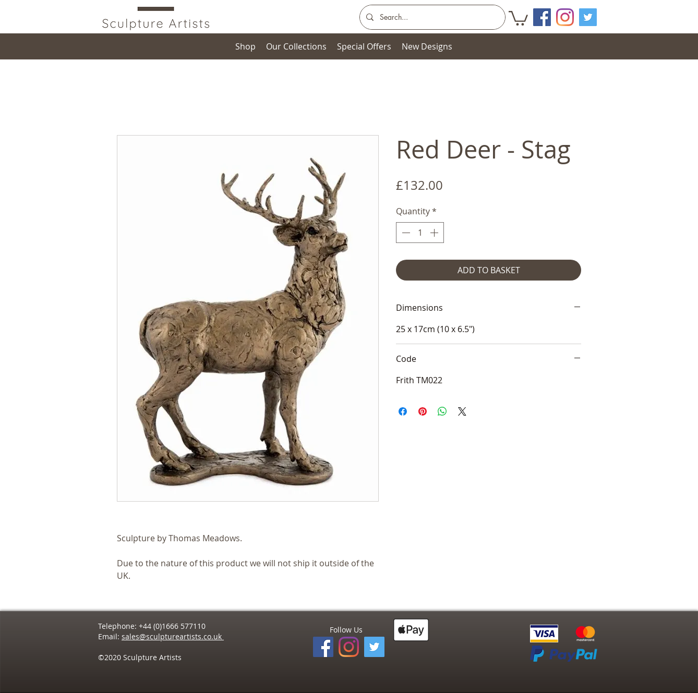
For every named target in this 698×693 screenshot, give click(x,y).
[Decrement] (405, 232)
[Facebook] (323, 647)
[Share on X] (462, 411)
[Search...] (431, 17)
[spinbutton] (420, 232)
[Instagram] (565, 17)
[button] (518, 17)
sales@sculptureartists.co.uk (173, 636)
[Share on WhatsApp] (442, 411)
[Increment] (435, 232)
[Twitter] (588, 17)
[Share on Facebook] (402, 411)
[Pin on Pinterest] (422, 411)
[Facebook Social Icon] (542, 17)
